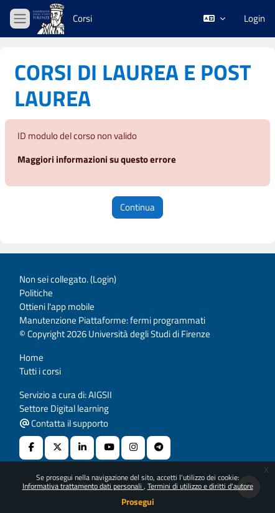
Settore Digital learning (64, 408)
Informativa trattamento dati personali (83, 486)
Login (254, 18)
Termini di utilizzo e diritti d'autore (200, 486)
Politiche (36, 293)
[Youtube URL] (107, 448)
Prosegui (137, 501)
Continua (137, 207)
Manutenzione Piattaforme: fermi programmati (112, 320)
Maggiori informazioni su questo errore (96, 159)
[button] (214, 18)
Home (31, 357)
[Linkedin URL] (82, 448)
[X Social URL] (56, 448)
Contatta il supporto (64, 423)
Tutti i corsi (40, 371)
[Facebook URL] (31, 448)
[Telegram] (158, 448)
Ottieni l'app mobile (57, 306)
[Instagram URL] (133, 448)
